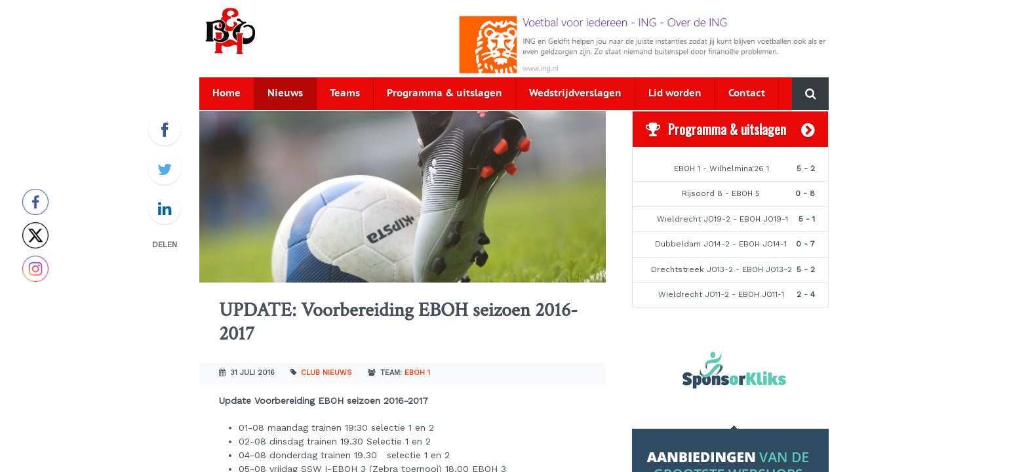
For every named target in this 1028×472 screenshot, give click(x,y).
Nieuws (285, 93)
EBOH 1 (417, 372)
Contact (746, 93)
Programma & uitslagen (444, 93)
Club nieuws (326, 372)
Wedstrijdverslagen (575, 93)
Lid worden (675, 93)
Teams (345, 93)
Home (226, 93)
